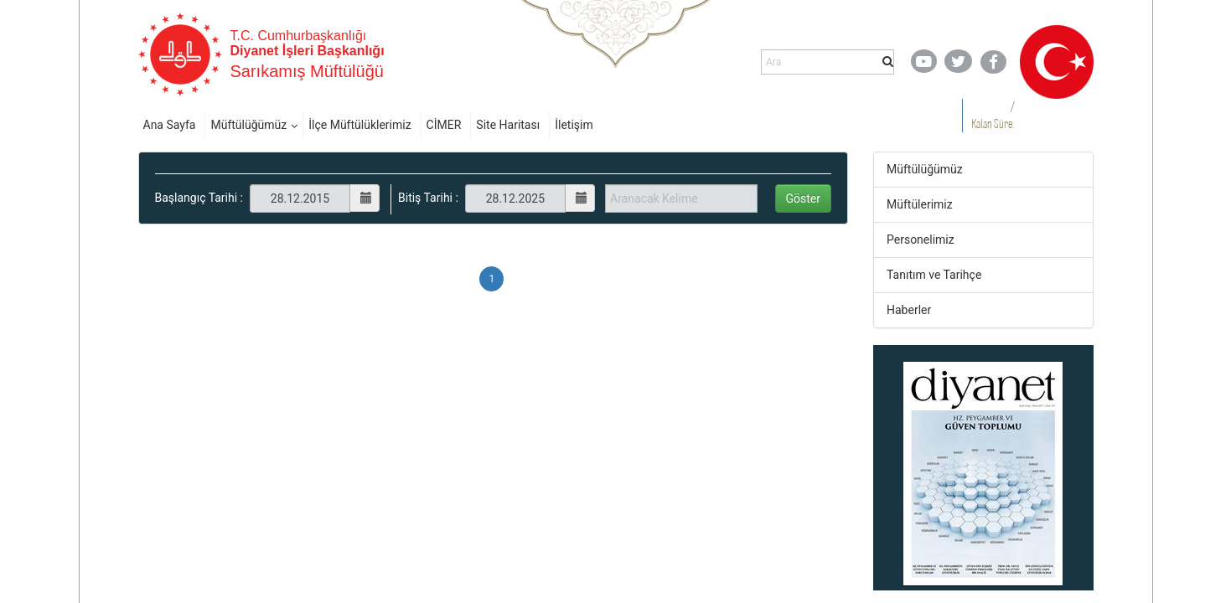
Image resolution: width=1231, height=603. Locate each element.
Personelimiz (920, 239)
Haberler (909, 310)
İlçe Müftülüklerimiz (359, 124)
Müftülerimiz (920, 204)
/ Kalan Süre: (992, 115)
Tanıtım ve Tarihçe (934, 274)
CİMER (444, 124)
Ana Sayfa (169, 124)
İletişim (574, 124)
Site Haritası (508, 124)
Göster (803, 198)
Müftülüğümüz (248, 124)
